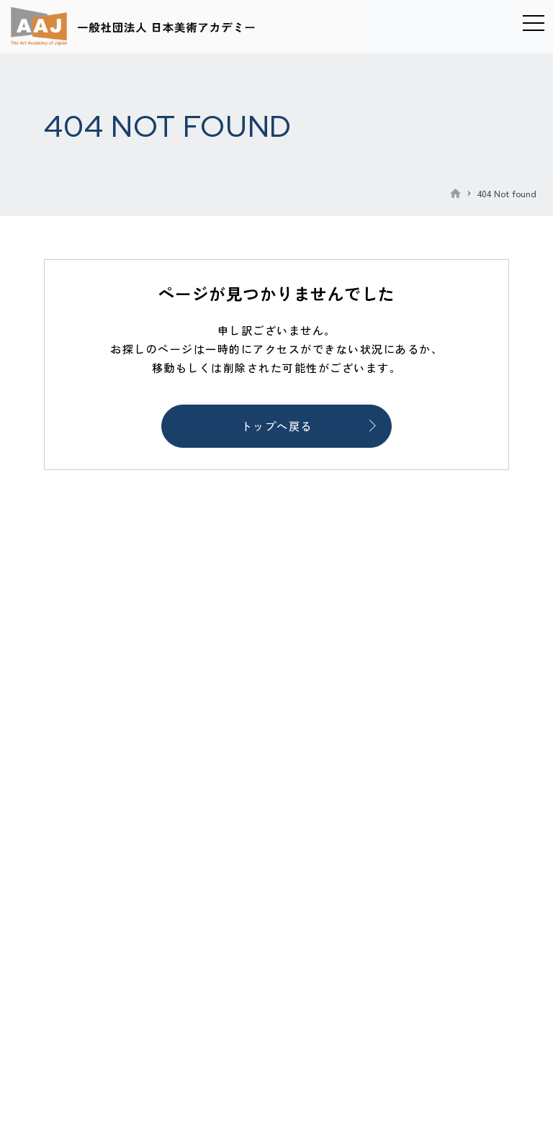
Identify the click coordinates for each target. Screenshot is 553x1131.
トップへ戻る (277, 425)
